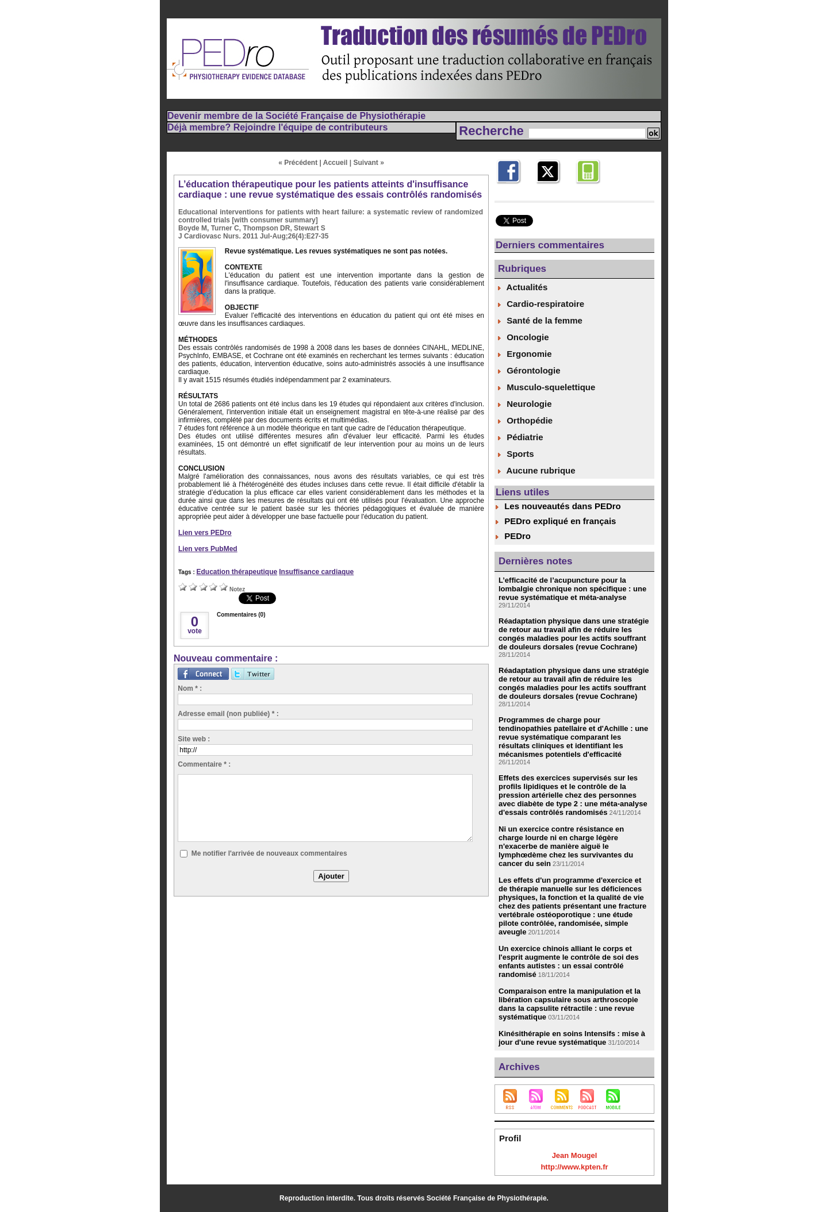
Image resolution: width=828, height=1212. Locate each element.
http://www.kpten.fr (574, 1167)
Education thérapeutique (236, 572)
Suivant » (369, 163)
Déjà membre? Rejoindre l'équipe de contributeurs (277, 127)
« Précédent (297, 163)
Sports (516, 454)
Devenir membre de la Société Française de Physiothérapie (296, 116)
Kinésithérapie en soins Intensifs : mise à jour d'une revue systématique (572, 1037)
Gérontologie (529, 370)
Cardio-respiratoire (541, 304)
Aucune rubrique (537, 470)
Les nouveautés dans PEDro (562, 506)
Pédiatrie (520, 437)
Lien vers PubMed (207, 549)
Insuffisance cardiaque (316, 572)
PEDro (517, 536)
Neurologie (525, 404)
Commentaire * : (204, 764)
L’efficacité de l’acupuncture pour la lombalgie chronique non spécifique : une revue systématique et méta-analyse (572, 589)
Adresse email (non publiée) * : (228, 714)
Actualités (522, 287)
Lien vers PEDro (205, 533)
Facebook (513, 189)
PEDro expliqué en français (560, 521)
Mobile (587, 189)
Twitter (547, 189)
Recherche (493, 131)
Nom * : (190, 688)
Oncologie (523, 337)
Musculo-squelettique (546, 387)
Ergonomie (525, 354)
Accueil (335, 163)
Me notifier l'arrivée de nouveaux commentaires (269, 853)
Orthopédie (525, 420)
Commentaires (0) (241, 614)
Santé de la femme (540, 320)
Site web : (194, 739)
